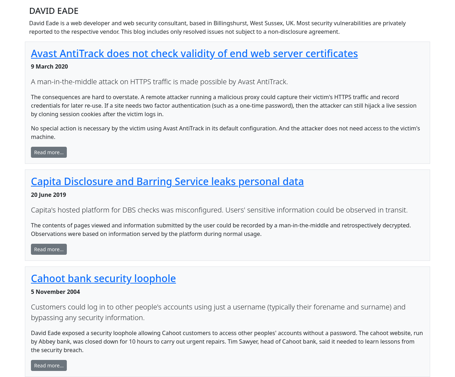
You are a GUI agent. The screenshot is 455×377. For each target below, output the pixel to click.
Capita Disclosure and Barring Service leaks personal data (167, 181)
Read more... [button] (49, 152)
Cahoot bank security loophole (103, 278)
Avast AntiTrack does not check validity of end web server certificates (194, 53)
